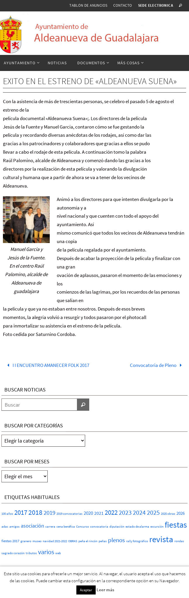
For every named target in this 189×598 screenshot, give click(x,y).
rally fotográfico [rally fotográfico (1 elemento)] (137, 541)
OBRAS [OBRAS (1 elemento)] (72, 541)
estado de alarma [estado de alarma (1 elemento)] (137, 526)
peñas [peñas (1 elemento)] (103, 541)
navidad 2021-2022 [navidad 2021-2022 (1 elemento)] (55, 541)
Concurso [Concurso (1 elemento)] (82, 526)
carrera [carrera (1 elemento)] (50, 526)
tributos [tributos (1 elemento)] (31, 553)
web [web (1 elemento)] (58, 553)
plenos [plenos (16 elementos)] (116, 540)
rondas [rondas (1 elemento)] (179, 541)
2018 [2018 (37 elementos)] (35, 512)
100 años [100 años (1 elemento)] (7, 514)
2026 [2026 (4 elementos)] (180, 513)
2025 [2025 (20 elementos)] (153, 512)
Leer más (105, 589)
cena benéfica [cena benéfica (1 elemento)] (65, 526)
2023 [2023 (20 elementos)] (125, 512)
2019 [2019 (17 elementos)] (49, 512)
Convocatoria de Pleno (157, 365)
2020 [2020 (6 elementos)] (88, 513)
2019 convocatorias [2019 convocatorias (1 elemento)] (69, 514)
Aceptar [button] (86, 589)
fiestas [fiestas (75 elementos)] (176, 525)
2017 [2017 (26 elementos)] (20, 512)
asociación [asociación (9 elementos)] (32, 525)
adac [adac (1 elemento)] (4, 526)
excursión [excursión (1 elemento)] (157, 526)
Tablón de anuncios (88, 5)
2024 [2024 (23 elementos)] (139, 512)
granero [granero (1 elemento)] (25, 541)
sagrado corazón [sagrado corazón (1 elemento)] (13, 553)
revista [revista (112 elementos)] (161, 539)
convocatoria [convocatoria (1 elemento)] (99, 526)
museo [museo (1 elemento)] (37, 541)
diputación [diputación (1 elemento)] (116, 526)
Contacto (122, 5)
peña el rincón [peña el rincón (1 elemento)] (87, 541)
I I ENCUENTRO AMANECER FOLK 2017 (47, 365)
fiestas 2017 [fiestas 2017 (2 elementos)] (10, 541)
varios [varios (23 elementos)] (46, 552)
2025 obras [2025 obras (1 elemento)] (168, 514)
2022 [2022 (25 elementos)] (111, 512)
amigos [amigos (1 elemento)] (14, 526)
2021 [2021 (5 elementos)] (99, 513)
